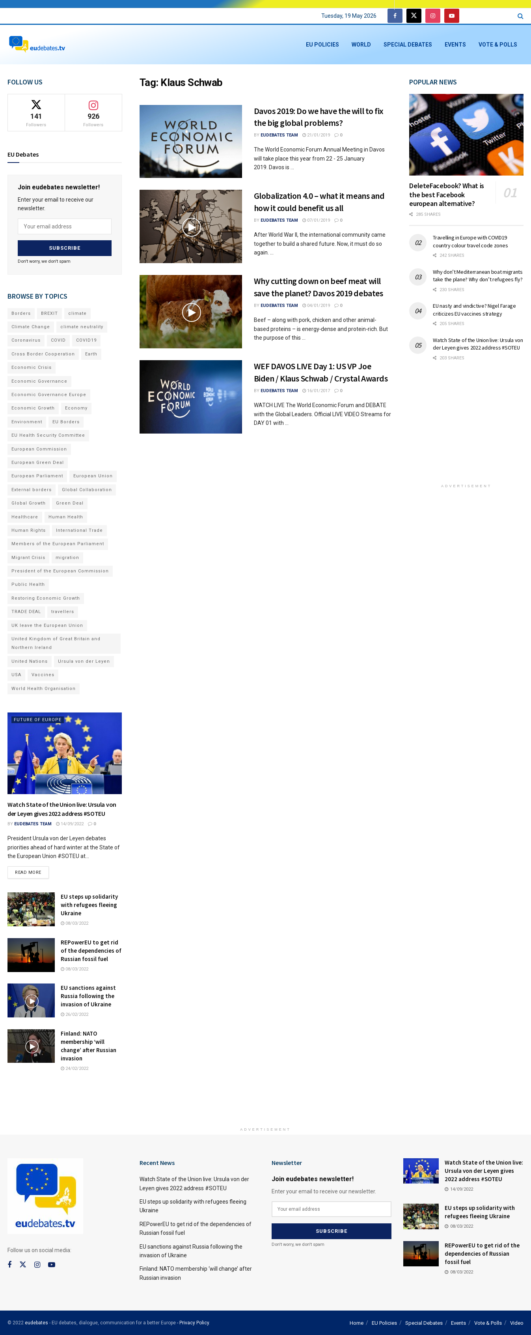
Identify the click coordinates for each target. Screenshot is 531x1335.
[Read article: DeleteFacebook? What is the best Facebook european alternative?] (466, 135)
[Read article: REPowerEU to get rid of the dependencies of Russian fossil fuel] (31, 954)
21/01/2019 (316, 135)
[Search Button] (521, 16)
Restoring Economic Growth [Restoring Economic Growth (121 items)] (45, 597)
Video (517, 1322)
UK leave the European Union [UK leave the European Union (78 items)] (47, 624)
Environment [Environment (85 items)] (26, 420)
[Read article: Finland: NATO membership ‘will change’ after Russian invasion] (31, 1045)
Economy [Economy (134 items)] (76, 407)
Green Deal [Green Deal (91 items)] (70, 502)
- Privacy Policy (193, 1322)
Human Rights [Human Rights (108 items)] (28, 529)
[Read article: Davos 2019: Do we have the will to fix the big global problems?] (191, 141)
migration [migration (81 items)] (67, 556)
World (361, 44)
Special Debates (408, 44)
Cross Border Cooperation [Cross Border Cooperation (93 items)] (43, 352)
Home (356, 1322)
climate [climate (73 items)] (77, 312)
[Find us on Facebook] (395, 16)
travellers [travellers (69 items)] (62, 610)
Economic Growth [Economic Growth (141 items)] (33, 407)
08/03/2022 (74, 922)
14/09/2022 (70, 822)
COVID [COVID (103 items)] (58, 339)
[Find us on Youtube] (451, 16)
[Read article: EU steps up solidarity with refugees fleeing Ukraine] (31, 909)
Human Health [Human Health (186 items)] (65, 515)
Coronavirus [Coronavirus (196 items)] (26, 339)
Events (455, 44)
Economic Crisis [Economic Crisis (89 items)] (31, 366)
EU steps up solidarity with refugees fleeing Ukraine (89, 904)
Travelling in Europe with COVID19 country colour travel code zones (470, 241)
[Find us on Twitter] (413, 16)
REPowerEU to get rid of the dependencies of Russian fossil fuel (91, 950)
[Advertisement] (468, 427)
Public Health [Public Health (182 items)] (28, 583)
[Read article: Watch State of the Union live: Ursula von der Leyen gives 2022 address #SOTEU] (64, 752)
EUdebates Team (279, 135)
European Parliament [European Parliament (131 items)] (37, 475)
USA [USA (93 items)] (16, 674)
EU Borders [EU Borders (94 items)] (66, 420)
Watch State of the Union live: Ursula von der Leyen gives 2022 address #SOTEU (478, 344)
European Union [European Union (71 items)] (93, 475)
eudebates (36, 1322)
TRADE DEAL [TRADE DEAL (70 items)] (26, 610)
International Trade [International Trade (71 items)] (79, 529)
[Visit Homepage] (37, 45)
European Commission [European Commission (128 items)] (39, 448)
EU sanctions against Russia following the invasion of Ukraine (88, 995)
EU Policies (322, 44)
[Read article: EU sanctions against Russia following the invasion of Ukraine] (31, 1000)
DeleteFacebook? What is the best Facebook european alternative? (446, 194)
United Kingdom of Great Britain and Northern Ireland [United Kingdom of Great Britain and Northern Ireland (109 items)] (56, 642)
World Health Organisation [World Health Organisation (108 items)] (43, 687)
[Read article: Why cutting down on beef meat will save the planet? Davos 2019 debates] (191, 311)
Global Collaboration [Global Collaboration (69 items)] (87, 488)
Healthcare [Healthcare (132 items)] (24, 515)
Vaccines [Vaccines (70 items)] (43, 674)
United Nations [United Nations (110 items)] (29, 660)
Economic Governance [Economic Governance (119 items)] (39, 380)
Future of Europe (37, 718)
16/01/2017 (316, 390)
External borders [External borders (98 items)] (31, 488)
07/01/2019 (316, 220)
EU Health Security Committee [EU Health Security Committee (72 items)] (48, 434)
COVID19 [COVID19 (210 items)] (86, 339)
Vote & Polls (498, 44)
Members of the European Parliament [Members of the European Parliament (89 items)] (57, 543)
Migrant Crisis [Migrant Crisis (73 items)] (28, 556)
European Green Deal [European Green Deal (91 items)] (37, 461)
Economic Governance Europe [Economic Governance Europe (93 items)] (48, 393)
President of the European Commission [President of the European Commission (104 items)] (60, 569)
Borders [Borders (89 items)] (21, 312)
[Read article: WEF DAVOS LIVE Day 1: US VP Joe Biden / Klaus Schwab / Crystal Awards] (191, 397)
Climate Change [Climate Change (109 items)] (30, 325)
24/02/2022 (74, 1067)
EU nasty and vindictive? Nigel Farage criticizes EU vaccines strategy (474, 309)
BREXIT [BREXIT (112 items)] (49, 312)
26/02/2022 (74, 1013)
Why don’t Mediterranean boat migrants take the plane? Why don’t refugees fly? (478, 275)
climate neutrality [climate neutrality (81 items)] (81, 325)
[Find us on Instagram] (432, 16)
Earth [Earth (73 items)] (91, 352)
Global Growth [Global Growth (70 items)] (28, 502)
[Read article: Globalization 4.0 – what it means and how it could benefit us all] (191, 226)
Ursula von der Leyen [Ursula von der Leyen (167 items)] (84, 660)
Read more (32, 870)
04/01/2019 (316, 305)
